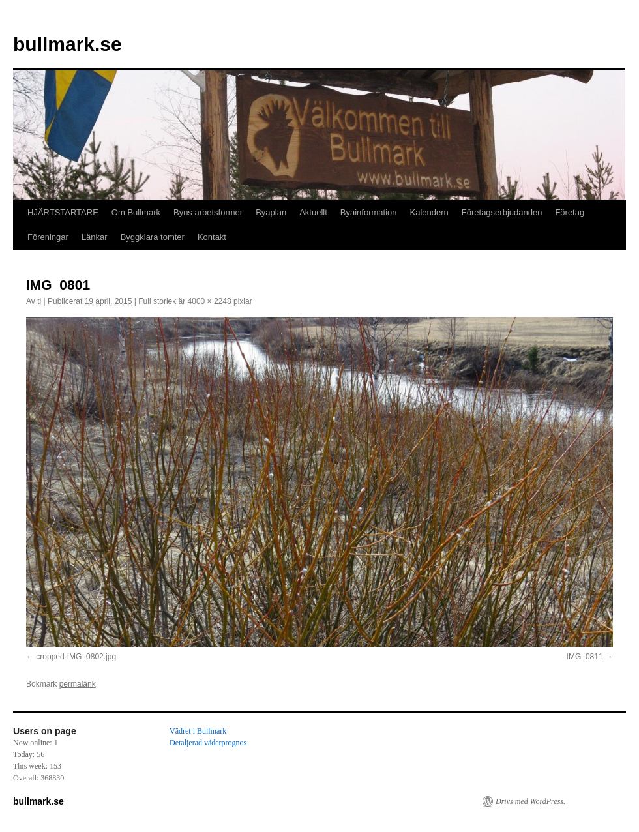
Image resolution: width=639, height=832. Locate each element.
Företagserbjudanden (502, 212)
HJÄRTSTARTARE (62, 212)
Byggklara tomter (153, 237)
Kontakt (212, 237)
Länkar (95, 237)
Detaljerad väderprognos (208, 742)
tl (39, 301)
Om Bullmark (135, 212)
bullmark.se (67, 44)
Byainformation (368, 212)
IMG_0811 (585, 656)
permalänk (77, 684)
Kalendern (429, 212)
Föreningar (47, 237)
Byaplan (271, 212)
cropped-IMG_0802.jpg (76, 656)
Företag (569, 212)
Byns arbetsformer (208, 212)
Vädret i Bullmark (198, 730)
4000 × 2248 (209, 301)
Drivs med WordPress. (530, 801)
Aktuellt (313, 212)
